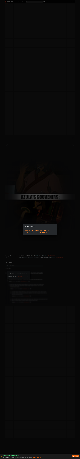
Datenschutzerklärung (37, 457)
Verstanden (75, 456)
